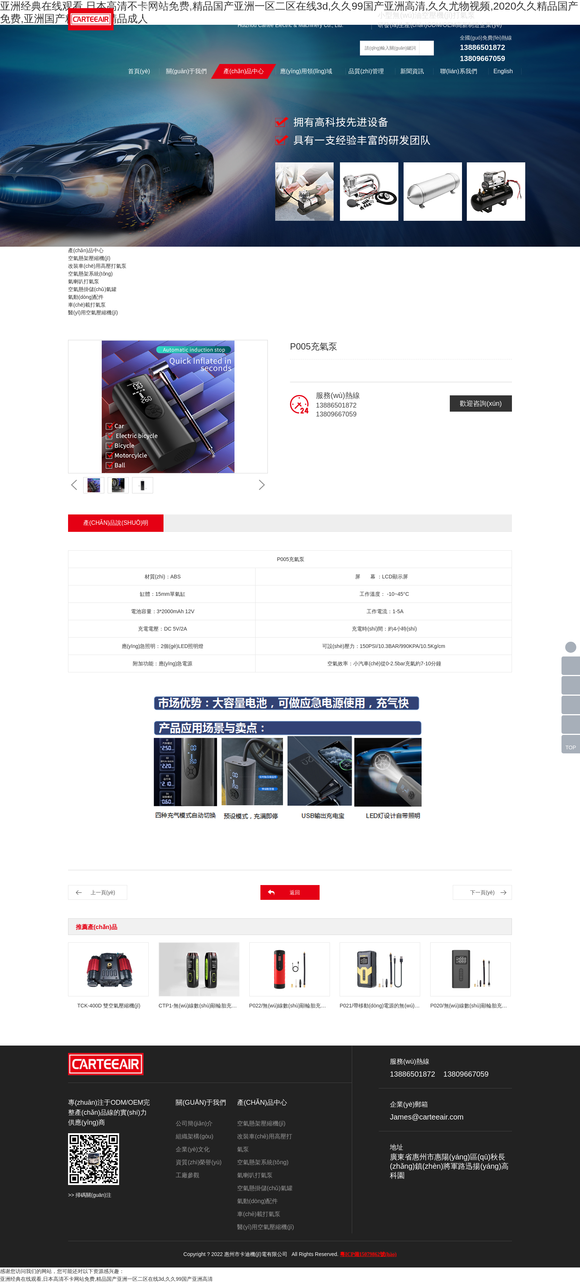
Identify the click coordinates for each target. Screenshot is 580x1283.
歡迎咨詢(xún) (481, 403)
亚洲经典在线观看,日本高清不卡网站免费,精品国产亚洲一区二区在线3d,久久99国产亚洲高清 (106, 1279)
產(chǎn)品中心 (243, 71)
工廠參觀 (187, 1175)
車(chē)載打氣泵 (87, 305)
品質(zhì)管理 (366, 71)
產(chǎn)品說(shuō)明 (115, 523)
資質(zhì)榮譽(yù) (199, 1162)
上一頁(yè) (103, 892)
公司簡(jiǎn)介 (194, 1123)
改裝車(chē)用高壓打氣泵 (97, 266)
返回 (295, 892)
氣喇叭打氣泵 (83, 281)
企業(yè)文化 (193, 1149)
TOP (571, 747)
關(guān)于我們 (186, 71)
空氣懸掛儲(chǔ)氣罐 (92, 289)
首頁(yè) (139, 71)
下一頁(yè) (482, 892)
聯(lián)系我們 (458, 71)
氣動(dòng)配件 (86, 297)
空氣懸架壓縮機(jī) (89, 258)
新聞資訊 (412, 71)
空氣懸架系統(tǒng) (90, 274)
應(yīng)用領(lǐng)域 (306, 71)
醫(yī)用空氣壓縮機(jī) (93, 312)
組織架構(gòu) (194, 1136)
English (503, 71)
